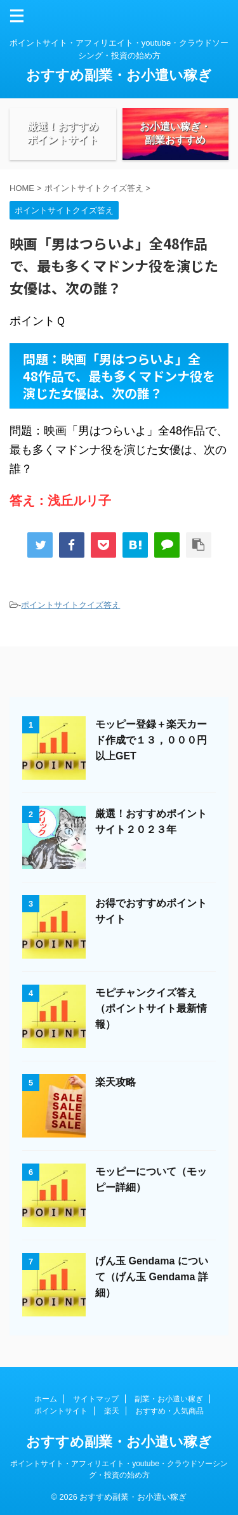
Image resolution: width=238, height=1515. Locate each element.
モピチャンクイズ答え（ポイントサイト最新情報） (151, 1008)
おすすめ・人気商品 (169, 1411)
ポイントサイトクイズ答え (70, 605)
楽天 (111, 1411)
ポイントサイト (61, 1411)
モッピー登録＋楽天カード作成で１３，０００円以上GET (151, 740)
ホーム (45, 1398)
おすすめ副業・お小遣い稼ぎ (119, 75)
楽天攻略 (115, 1082)
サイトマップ (96, 1398)
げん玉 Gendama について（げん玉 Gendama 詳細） (151, 1277)
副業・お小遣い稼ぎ (169, 1398)
